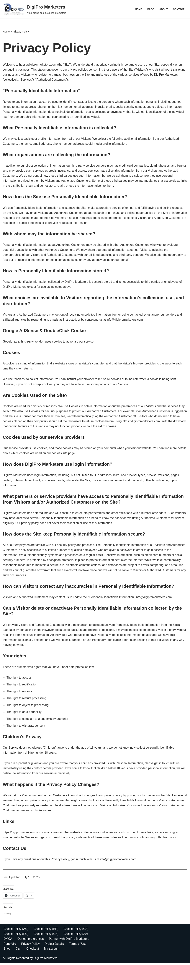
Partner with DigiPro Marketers (69, 941)
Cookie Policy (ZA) (76, 936)
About (163, 9)
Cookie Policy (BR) (46, 931)
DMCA (8, 941)
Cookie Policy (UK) (46, 936)
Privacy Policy (30, 946)
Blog (150, 9)
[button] (185, 9)
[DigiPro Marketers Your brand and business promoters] (34, 9)
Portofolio (10, 946)
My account (51, 950)
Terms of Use (78, 946)
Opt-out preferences (30, 941)
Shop (7, 950)
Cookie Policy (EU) (16, 936)
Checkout (33, 950)
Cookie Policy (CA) (76, 931)
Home (138, 9)
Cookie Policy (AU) (16, 931)
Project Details (54, 946)
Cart (18, 950)
